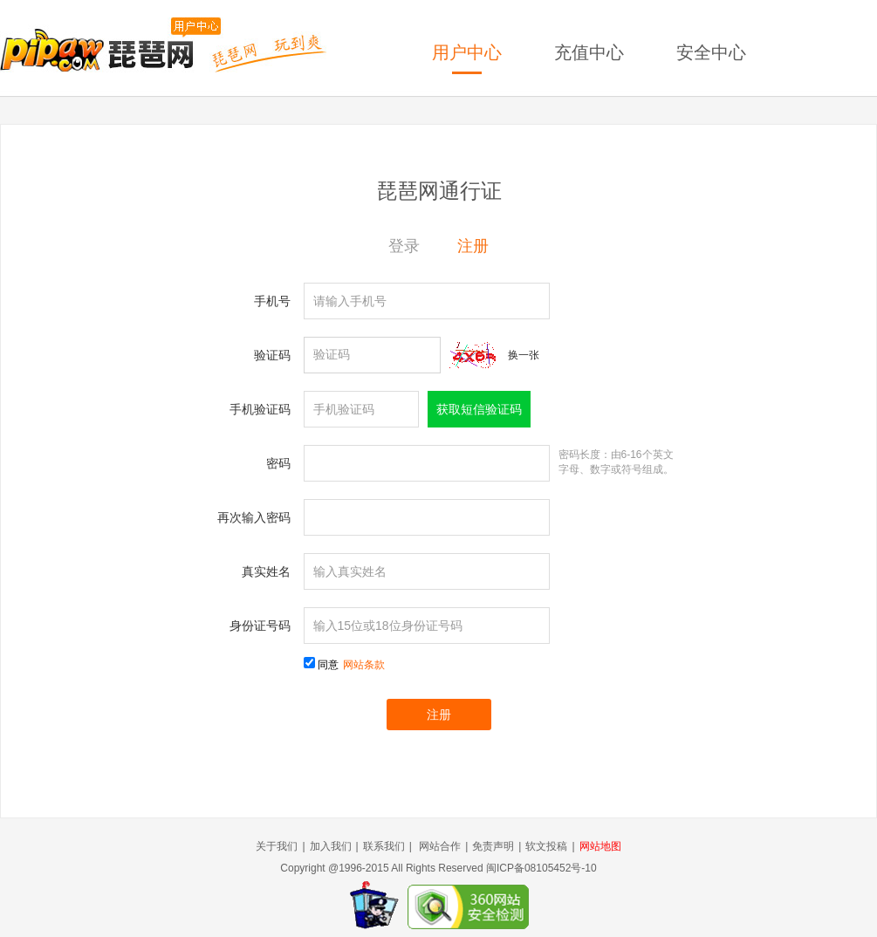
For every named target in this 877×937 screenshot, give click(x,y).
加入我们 (331, 846)
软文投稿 (546, 846)
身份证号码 (260, 626)
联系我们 (384, 846)
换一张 (523, 355)
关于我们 (277, 846)
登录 (404, 246)
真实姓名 (266, 571)
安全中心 (711, 52)
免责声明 (493, 846)
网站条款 (364, 665)
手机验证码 (260, 409)
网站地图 (600, 846)
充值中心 (589, 52)
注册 (473, 246)
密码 (278, 463)
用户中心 (467, 52)
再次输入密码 (254, 517)
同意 (351, 665)
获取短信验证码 (479, 409)
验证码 (272, 355)
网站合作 (440, 846)
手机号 (272, 301)
